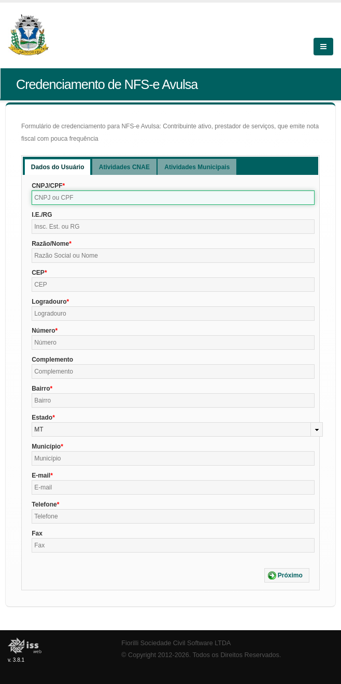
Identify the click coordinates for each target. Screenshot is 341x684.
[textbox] (173, 197)
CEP (38, 272)
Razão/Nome (50, 243)
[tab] (57, 167)
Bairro (41, 388)
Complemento (52, 359)
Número (43, 330)
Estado (42, 417)
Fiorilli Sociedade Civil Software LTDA (176, 643)
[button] (286, 575)
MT (38, 429)
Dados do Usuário (57, 167)
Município (46, 446)
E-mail (41, 475)
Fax (37, 533)
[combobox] (177, 429)
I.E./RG (42, 214)
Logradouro (49, 301)
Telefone (44, 504)
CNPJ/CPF (47, 185)
